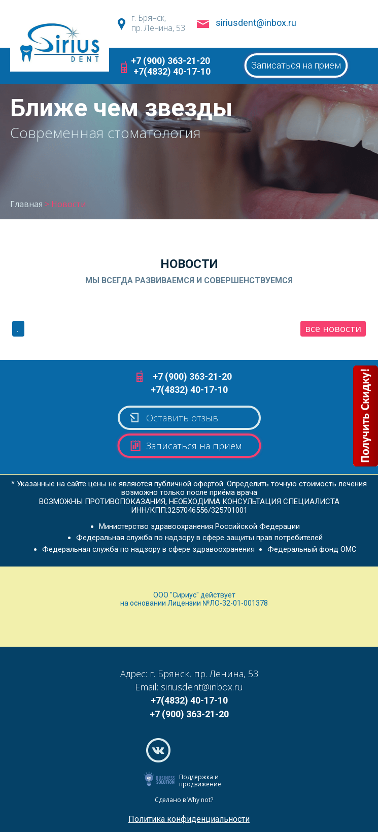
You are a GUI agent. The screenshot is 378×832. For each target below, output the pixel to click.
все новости (333, 328)
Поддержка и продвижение (200, 780)
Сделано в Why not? (184, 799)
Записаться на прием (296, 65)
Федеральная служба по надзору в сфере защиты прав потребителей (199, 537)
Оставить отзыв (173, 418)
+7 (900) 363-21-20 (170, 60)
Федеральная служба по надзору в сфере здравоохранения (148, 549)
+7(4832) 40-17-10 (172, 71)
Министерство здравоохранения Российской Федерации (199, 526)
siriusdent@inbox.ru (256, 23)
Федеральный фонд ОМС (312, 549)
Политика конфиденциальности (189, 819)
